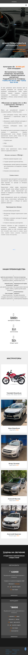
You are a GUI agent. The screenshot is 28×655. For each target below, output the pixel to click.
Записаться (14, 595)
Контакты (14, 653)
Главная (7, 650)
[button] (26, 5)
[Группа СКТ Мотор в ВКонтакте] (25, 649)
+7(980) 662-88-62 (9, 80)
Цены (16, 651)
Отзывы (7, 653)
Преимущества (15, 650)
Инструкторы (9, 651)
